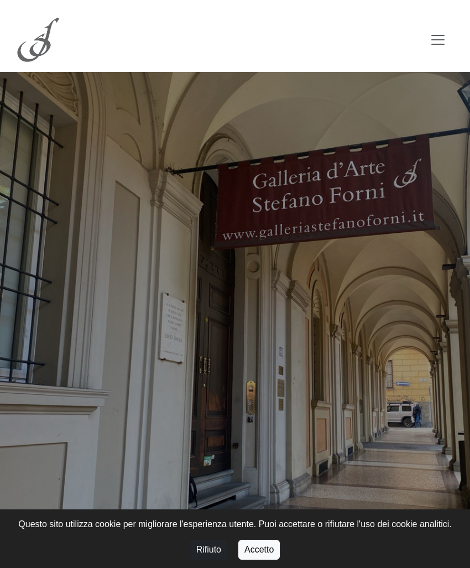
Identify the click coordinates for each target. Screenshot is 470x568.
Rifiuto (208, 549)
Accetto (259, 549)
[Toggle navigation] (438, 39)
